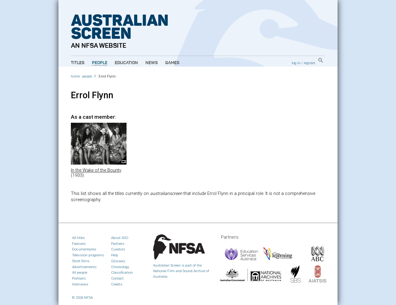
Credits (116, 284)
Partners (117, 243)
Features (79, 243)
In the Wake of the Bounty (96, 170)
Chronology (120, 267)
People (99, 63)
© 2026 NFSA (82, 297)
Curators (118, 249)
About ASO (119, 238)
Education (126, 63)
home (75, 76)
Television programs (88, 255)
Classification (122, 272)
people (87, 76)
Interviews (80, 284)
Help (114, 255)
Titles (77, 63)
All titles (78, 238)
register (309, 63)
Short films (80, 261)
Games (172, 63)
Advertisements (84, 267)
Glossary (118, 261)
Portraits (79, 278)
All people (79, 272)
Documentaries (84, 249)
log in (296, 63)
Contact (117, 278)
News (151, 63)
